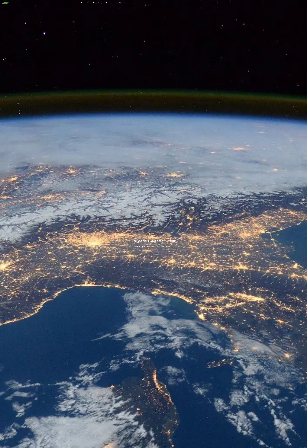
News (141, 3)
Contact (132, 3)
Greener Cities (86, 3)
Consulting (123, 3)
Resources (112, 3)
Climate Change (99, 3)
